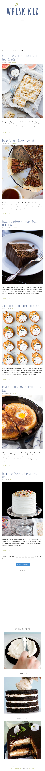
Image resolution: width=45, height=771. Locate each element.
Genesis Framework (15, 768)
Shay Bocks (30, 767)
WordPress (32, 768)
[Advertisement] (22, 36)
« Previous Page (9, 556)
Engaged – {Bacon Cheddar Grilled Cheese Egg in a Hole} (22, 388)
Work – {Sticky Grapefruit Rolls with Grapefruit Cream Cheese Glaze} (21, 57)
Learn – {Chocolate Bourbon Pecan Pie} (18, 140)
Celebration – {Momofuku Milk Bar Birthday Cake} (20, 475)
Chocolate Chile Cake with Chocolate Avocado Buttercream (20, 223)
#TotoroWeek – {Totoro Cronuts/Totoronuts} (21, 306)
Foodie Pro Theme (20, 767)
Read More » (7, 132)
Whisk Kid (22, 8)
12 (32, 556)
